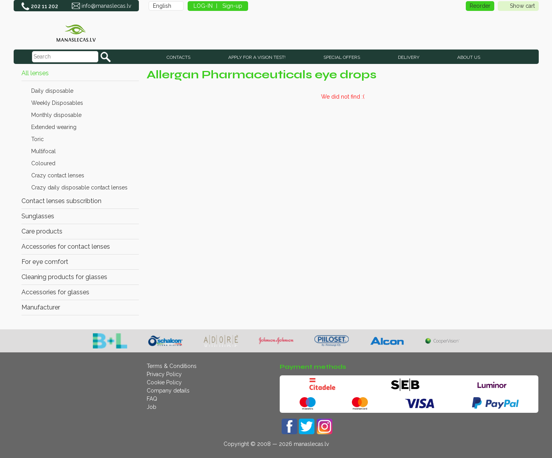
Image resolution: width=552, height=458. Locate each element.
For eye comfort (44, 261)
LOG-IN (203, 6)
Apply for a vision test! (257, 57)
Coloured (43, 163)
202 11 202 (44, 6)
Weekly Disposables (57, 103)
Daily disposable (52, 91)
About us (468, 57)
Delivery (408, 57)
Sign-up (232, 6)
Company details (168, 390)
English (162, 6)
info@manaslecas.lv (106, 6)
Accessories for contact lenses (65, 246)
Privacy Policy (164, 374)
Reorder (480, 6)
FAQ (152, 399)
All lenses (35, 73)
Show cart (518, 6)
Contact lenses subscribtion (61, 201)
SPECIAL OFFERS (341, 57)
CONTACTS (178, 57)
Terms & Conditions (172, 366)
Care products (41, 231)
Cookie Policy (164, 382)
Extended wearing (53, 127)
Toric (37, 139)
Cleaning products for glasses (64, 277)
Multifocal (43, 151)
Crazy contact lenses (57, 175)
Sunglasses (37, 216)
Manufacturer (40, 307)
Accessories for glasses (55, 292)
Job (151, 407)
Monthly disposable (56, 115)
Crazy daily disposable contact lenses (79, 187)
